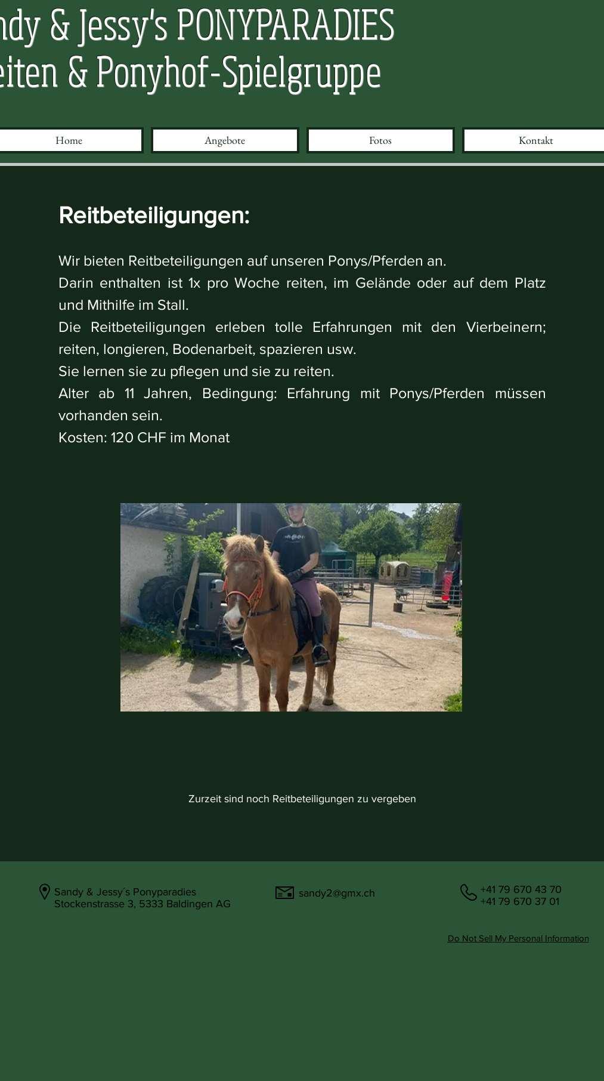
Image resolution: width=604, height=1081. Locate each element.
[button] (225, 140)
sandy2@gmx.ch (337, 893)
